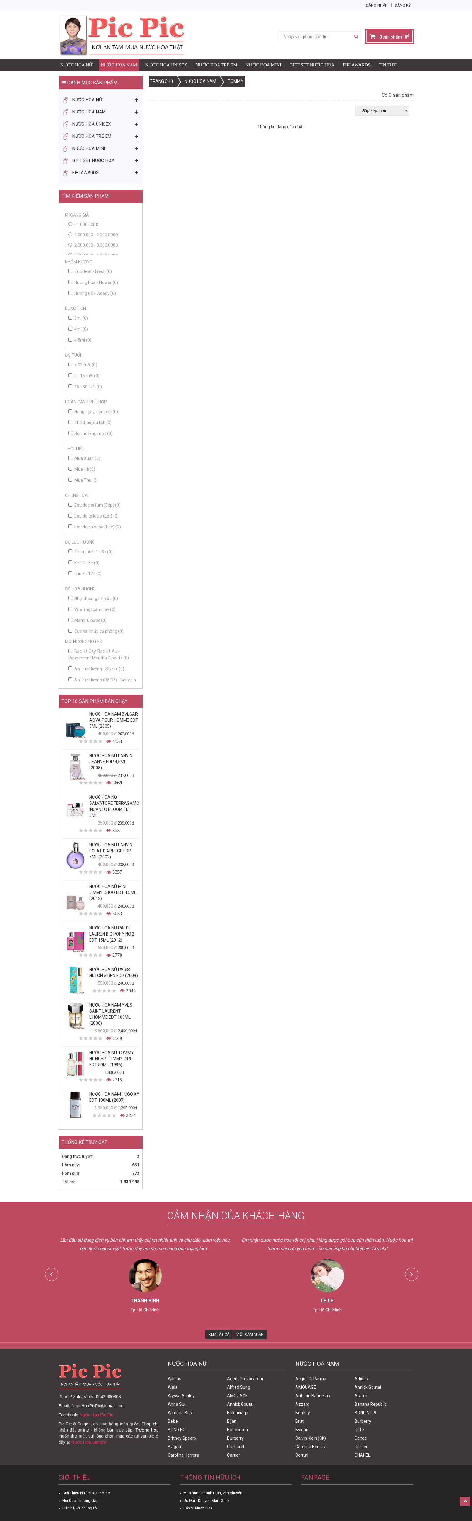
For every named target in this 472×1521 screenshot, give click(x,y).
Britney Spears (182, 1438)
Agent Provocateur (245, 1378)
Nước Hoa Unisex (166, 64)
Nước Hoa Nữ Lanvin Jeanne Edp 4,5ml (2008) (110, 761)
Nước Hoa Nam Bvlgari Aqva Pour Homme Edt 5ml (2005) (114, 720)
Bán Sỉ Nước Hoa (198, 1508)
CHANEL (362, 1455)
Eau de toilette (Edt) (93, 516)
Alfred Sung (238, 1387)
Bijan (231, 1421)
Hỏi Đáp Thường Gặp (80, 1500)
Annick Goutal (240, 1404)
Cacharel (235, 1446)
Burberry (235, 1438)
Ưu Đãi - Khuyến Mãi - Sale (206, 1500)
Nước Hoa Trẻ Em (216, 64)
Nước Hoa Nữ (76, 64)
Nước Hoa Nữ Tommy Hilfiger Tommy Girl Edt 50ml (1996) (111, 1058)
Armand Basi (180, 1412)
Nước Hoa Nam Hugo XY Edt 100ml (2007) (114, 1097)
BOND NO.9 (178, 1429)
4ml (78, 329)
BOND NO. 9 (365, 1412)
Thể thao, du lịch (90, 422)
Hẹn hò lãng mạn (90, 433)
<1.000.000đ (86, 224)
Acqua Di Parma (310, 1378)
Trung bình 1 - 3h (90, 551)
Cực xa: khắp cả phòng (96, 631)
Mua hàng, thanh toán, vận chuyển (212, 1493)
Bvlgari (174, 1446)
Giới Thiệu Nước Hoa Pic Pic (86, 1493)
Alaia (173, 1387)
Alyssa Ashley (181, 1395)
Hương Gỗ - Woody (92, 293)
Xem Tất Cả (219, 1334)
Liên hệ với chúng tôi (80, 1508)
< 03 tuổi (82, 365)
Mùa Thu (83, 480)
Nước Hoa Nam (119, 64)
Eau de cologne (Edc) (94, 526)
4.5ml (79, 340)
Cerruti (301, 1455)
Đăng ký (403, 5)
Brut (299, 1421)
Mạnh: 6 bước (87, 620)
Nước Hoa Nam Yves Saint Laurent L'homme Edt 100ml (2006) (110, 1014)
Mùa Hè (81, 469)
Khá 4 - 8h (84, 562)
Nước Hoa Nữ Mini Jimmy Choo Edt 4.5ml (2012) (112, 892)
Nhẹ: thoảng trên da (93, 598)
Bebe (173, 1421)
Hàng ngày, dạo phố (93, 411)
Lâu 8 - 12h (85, 573)
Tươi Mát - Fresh (90, 271)
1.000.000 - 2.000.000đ (96, 234)
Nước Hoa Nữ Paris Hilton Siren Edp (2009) (113, 972)
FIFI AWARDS (357, 64)
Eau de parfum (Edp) (94, 505)
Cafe (359, 1429)
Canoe (361, 1438)
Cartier (233, 1455)
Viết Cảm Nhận (249, 1334)
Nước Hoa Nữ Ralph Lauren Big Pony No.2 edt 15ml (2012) (111, 934)
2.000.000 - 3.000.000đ (96, 245)
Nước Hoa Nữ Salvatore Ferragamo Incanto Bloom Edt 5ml (114, 806)
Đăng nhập (376, 5)
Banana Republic (371, 1404)
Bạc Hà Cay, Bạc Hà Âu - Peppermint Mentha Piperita (98, 654)
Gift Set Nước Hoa (312, 64)
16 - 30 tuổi (85, 386)
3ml (78, 318)
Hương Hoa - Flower (93, 282)
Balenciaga (237, 1412)
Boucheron (237, 1429)
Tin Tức (388, 64)
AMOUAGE (237, 1395)
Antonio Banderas (312, 1395)
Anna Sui (176, 1404)
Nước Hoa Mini (263, 64)
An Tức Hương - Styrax (96, 668)
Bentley (302, 1412)
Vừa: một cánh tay (92, 609)
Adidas (174, 1378)
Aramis (361, 1395)
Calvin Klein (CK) (310, 1438)
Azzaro (302, 1404)
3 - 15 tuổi (84, 375)
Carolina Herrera (183, 1455)
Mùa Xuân (84, 458)
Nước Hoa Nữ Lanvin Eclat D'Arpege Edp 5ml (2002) (110, 850)
